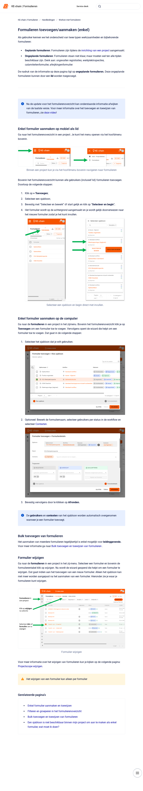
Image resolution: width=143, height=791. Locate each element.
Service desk (82, 6)
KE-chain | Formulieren (24, 6)
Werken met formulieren (70, 20)
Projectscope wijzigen (30, 666)
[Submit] (99, 6)
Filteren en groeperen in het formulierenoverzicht (55, 711)
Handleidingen (48, 20)
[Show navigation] (137, 773)
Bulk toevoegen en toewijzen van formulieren (76, 546)
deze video (50, 112)
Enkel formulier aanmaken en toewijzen (50, 705)
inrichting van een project (95, 50)
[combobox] (118, 6)
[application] (142, 790)
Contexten (41, 424)
